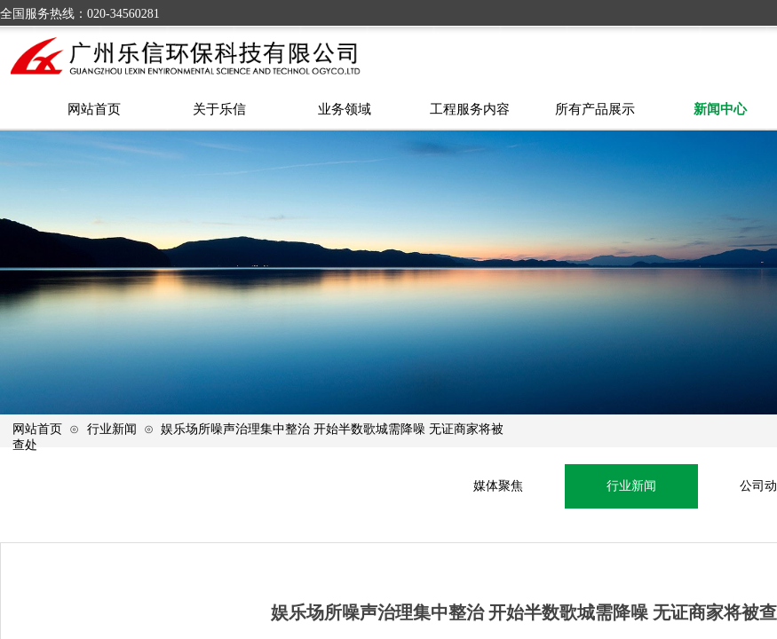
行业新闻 (112, 429)
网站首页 (37, 429)
